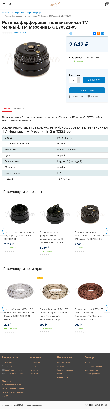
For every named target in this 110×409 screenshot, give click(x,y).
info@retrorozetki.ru (13, 370)
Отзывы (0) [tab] (19, 108)
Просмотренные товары (95, 374)
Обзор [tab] (7, 108)
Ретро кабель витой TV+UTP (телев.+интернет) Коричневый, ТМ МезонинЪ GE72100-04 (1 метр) (89, 314)
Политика (34, 370)
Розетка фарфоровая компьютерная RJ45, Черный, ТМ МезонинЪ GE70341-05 (89, 235)
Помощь (60, 366)
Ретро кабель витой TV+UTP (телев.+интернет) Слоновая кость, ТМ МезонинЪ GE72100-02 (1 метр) (54, 314)
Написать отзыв (20, 33)
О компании (35, 362)
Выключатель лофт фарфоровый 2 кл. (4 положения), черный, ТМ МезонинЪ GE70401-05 (52, 237)
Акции (59, 374)
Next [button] (107, 231)
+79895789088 (11, 366)
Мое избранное (91, 370)
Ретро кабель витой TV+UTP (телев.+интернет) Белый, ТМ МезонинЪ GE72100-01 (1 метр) (19, 314)
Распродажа (62, 377)
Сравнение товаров (93, 366)
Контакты (34, 374)
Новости (33, 366)
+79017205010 (11, 362)
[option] (19, 229)
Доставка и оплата (65, 362)
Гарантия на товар (65, 370)
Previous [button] (3, 231)
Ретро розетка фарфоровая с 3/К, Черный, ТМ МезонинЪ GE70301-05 (19, 235)
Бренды (88, 362)
